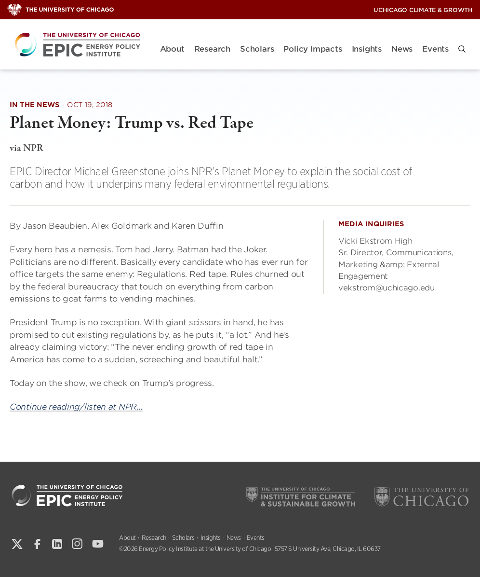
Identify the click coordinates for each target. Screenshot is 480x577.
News (402, 49)
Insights (367, 49)
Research (212, 49)
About (172, 49)
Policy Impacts (312, 49)
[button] (462, 49)
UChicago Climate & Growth (423, 10)
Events (435, 49)
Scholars (257, 49)
